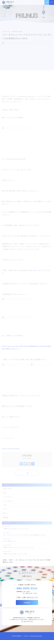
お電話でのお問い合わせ (27, 584)
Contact (27, 602)
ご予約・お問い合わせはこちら (27, 597)
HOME (4, 560)
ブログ (11, 560)
